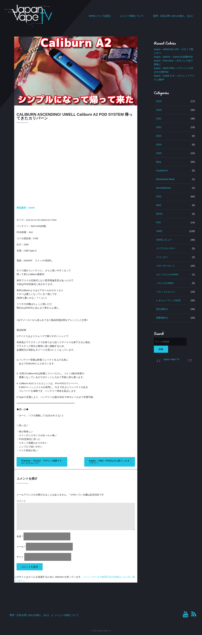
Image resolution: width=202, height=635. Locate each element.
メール (21, 546)
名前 (20, 536)
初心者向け (162, 309)
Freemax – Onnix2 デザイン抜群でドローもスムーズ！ (41, 461)
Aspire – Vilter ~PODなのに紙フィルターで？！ (109, 461)
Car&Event (162, 170)
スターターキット (165, 265)
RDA (158, 205)
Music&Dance (163, 187)
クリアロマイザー (165, 248)
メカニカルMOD (165, 283)
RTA (158, 222)
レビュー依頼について (132, 15)
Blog (158, 161)
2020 (158, 109)
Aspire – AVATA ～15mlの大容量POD (173, 56)
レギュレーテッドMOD (168, 300)
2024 (158, 144)
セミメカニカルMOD (167, 274)
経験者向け (162, 317)
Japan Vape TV (171, 359)
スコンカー (162, 257)
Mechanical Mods (165, 179)
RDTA (159, 213)
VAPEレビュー (164, 239)
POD (158, 196)
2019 (158, 101)
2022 (158, 127)
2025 (158, 153)
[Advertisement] (174, 415)
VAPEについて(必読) (99, 15)
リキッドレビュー (165, 291)
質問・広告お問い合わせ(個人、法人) (173, 15)
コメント (21, 500)
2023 (158, 135)
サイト (20, 556)
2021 (158, 118)
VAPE (159, 231)
